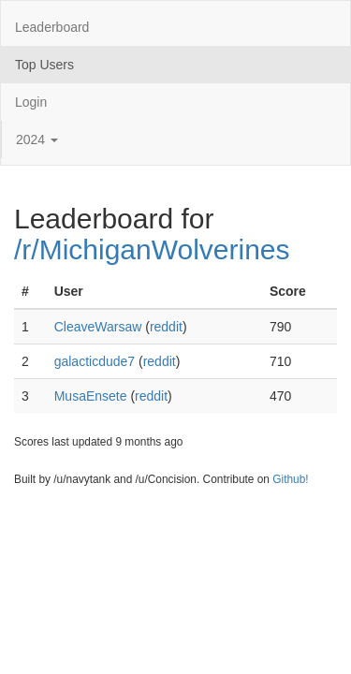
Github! (290, 479)
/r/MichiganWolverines (152, 249)
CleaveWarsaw (98, 326)
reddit (166, 326)
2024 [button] (37, 139)
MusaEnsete (90, 395)
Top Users (44, 64)
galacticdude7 (94, 361)
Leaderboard (52, 27)
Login (31, 102)
